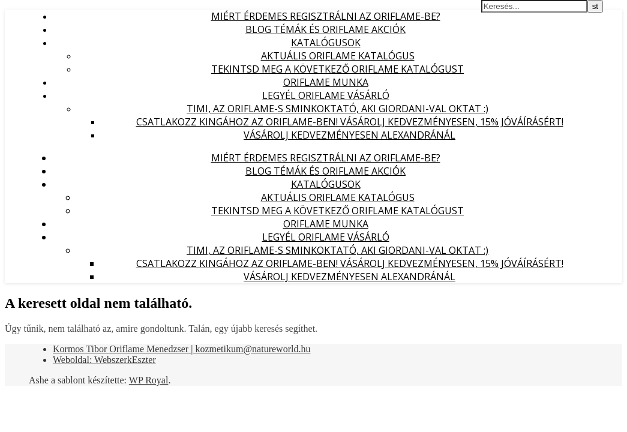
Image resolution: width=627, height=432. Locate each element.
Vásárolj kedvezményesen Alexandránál (349, 135)
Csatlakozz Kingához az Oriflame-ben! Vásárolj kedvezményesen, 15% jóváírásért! (349, 121)
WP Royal (149, 380)
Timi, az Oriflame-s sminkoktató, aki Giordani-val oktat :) (337, 108)
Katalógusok (326, 42)
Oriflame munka (325, 82)
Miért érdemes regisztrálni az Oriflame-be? (325, 16)
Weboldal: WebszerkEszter (104, 360)
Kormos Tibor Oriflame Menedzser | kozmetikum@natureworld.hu (181, 349)
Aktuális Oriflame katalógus (338, 55)
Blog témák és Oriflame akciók (325, 29)
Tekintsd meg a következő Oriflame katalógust (337, 69)
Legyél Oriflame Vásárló (325, 95)
